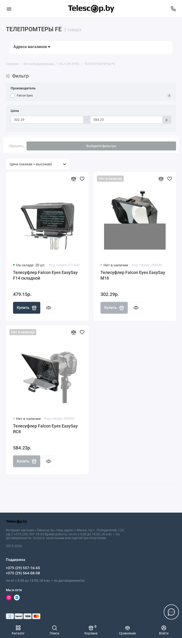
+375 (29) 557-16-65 (23, 568)
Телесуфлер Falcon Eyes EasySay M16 (132, 275)
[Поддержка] (173, 9)
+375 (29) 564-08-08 (23, 573)
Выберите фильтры (101, 146)
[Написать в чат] (171, 612)
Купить (26, 307)
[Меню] (9, 9)
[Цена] (47, 120)
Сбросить (16, 146)
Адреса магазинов (32, 46)
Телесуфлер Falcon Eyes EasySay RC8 (45, 428)
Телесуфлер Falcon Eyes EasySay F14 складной (45, 275)
